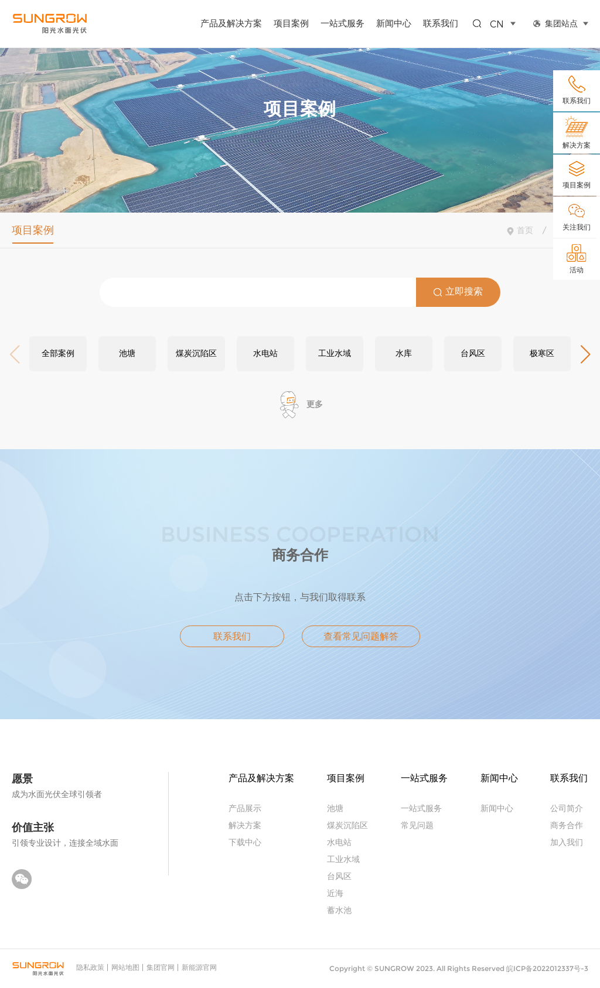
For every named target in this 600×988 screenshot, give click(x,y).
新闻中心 (393, 23)
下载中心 (245, 842)
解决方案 (245, 825)
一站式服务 (342, 23)
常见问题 (417, 825)
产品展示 (245, 808)
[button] (585, 354)
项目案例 (291, 23)
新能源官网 (199, 967)
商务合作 (566, 825)
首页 (525, 230)
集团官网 (160, 967)
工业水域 (343, 859)
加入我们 (566, 842)
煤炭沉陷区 (347, 825)
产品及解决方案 (231, 23)
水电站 (339, 842)
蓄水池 (339, 910)
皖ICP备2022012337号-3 (547, 968)
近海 (335, 893)
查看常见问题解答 (360, 636)
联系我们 (440, 23)
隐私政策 (90, 967)
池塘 (335, 808)
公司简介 (566, 808)
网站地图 (125, 967)
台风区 (339, 876)
